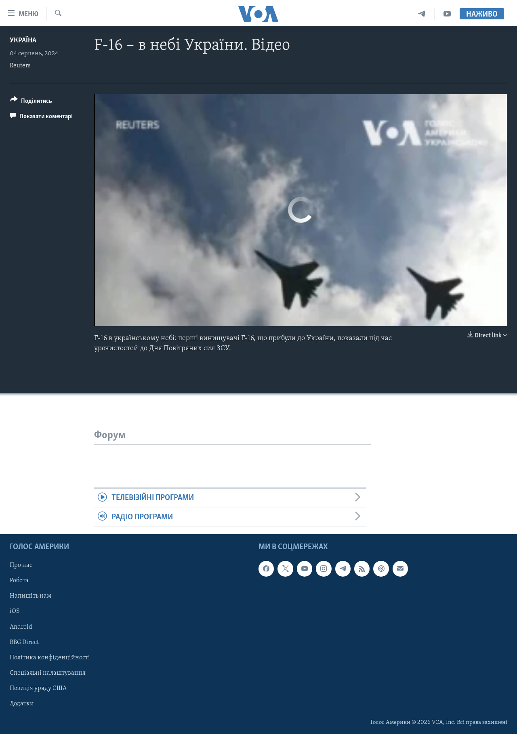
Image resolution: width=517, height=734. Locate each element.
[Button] (31, 102)
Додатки (22, 704)
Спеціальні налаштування (48, 673)
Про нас (21, 565)
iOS (15, 612)
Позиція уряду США (38, 688)
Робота (19, 581)
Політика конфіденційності (50, 658)
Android (21, 627)
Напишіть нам (30, 596)
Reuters (20, 66)
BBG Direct (24, 642)
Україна (23, 40)
